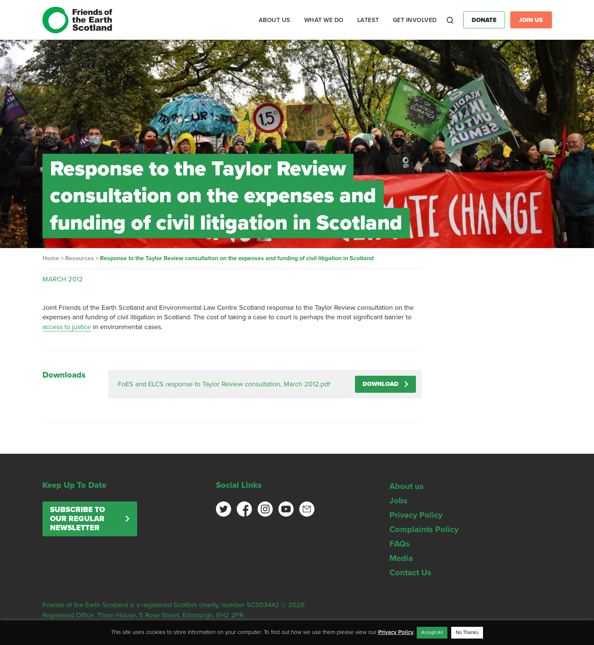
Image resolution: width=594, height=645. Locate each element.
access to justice (66, 327)
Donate (484, 20)
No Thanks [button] (467, 632)
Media (401, 558)
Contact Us (410, 573)
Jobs (398, 501)
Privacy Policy (415, 515)
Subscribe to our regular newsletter (77, 519)
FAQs (399, 544)
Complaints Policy (423, 529)
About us (406, 486)
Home (50, 258)
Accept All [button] (432, 632)
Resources (79, 258)
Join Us (531, 20)
